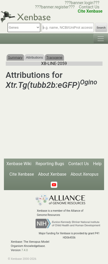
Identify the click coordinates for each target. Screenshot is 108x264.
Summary (15, 57)
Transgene (54, 57)
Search (101, 27)
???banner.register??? (55, 6)
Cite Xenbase (21, 174)
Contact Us (89, 6)
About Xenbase (52, 174)
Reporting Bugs (50, 163)
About (85, 174)
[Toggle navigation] (100, 38)
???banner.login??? (82, 2)
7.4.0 (24, 250)
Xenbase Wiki (18, 163)
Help (97, 163)
